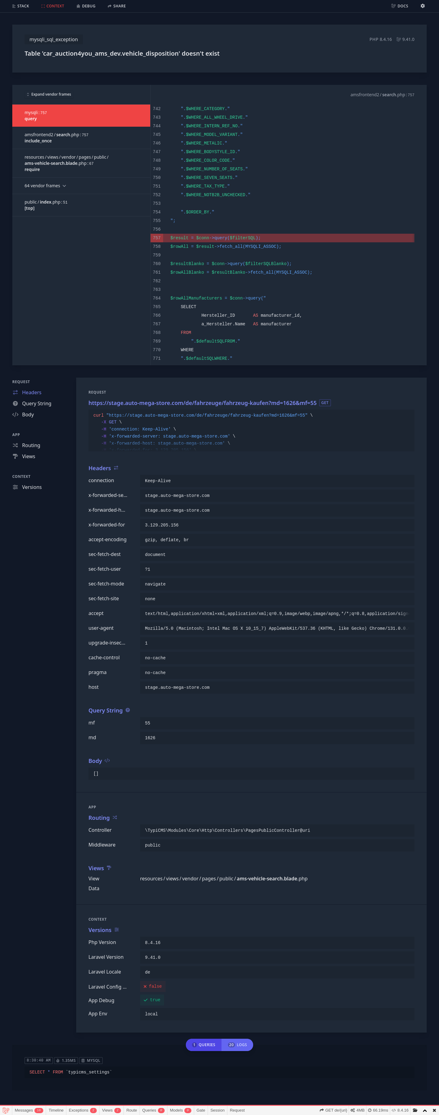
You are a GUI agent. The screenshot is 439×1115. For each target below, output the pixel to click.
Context (21, 476)
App (16, 434)
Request (21, 381)
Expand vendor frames (49, 94)
